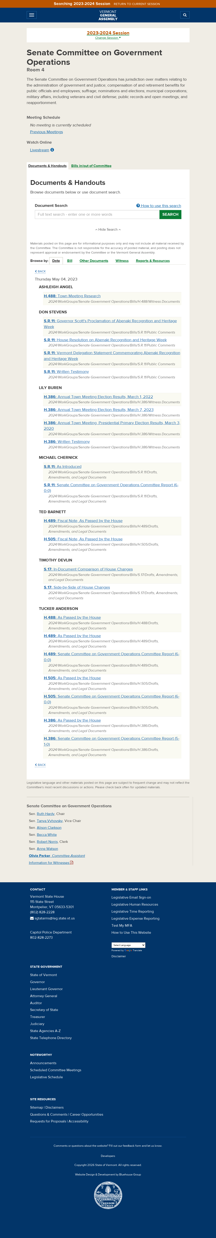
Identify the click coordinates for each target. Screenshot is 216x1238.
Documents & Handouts (47, 166)
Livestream (39, 150)
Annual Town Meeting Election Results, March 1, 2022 (98, 396)
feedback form (132, 1146)
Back (40, 271)
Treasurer (37, 1017)
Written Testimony (66, 371)
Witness (122, 261)
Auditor (36, 1003)
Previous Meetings (46, 132)
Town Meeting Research (72, 296)
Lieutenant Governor (46, 989)
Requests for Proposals (48, 1121)
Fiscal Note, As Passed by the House (83, 520)
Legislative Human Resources (135, 904)
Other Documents (94, 261)
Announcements (43, 1063)
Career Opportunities (86, 1114)
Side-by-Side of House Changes (77, 587)
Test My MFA (122, 925)
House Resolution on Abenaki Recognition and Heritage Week (105, 340)
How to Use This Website (131, 932)
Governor (37, 982)
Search (170, 214)
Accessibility (78, 1121)
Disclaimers (54, 1107)
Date (56, 261)
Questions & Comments (48, 1114)
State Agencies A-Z (45, 1031)
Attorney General (43, 996)
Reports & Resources (153, 261)
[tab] (48, 166)
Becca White (47, 834)
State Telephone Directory (51, 1038)
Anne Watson (47, 848)
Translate (133, 950)
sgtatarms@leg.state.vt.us (52, 918)
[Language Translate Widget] (128, 945)
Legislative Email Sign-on (131, 897)
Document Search (108, 206)
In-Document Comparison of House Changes (88, 569)
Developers (108, 1156)
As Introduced (62, 466)
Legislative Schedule (46, 1077)
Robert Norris (47, 841)
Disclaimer (119, 956)
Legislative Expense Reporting (135, 918)
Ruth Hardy (46, 814)
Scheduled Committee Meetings (55, 1070)
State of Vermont (43, 975)
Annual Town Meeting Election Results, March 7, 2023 (99, 409)
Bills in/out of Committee (91, 166)
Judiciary (37, 1024)
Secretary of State (44, 1010)
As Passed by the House (72, 617)
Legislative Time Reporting (133, 911)
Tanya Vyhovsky (50, 821)
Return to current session (137, 4)
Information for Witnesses (51, 863)
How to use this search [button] (158, 205)
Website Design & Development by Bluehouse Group (108, 1174)
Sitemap (36, 1107)
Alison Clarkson (49, 827)
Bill (69, 261)
